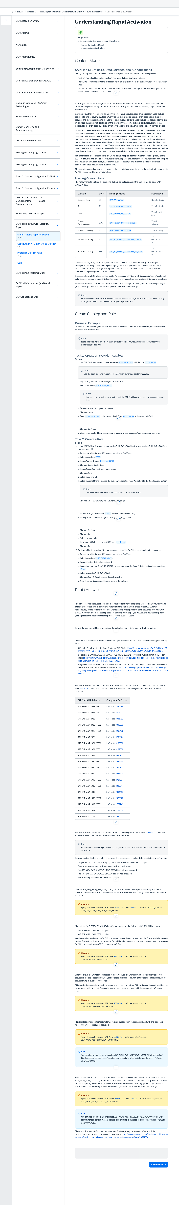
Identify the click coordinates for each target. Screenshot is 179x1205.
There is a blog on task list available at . (121, 1134)
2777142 (119, 804)
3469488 (119, 707)
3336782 (119, 719)
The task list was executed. (107, 870)
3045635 (119, 761)
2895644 (119, 786)
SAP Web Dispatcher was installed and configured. (100, 877)
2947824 (119, 774)
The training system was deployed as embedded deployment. (105, 866)
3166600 (119, 743)
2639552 (133, 907)
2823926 (119, 798)
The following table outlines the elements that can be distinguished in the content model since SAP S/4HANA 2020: (118, 183)
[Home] (13, 12)
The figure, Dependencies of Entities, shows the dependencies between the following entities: (116, 74)
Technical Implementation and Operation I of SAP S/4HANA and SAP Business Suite (70, 12)
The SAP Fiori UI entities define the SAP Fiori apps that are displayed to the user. (112, 78)
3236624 (119, 737)
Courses (30, 12)
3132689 (119, 749)
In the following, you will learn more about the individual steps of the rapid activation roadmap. (116, 628)
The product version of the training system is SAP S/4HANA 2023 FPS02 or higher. (113, 863)
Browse (20, 12)
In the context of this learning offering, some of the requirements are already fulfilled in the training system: (121, 858)
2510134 (119, 907)
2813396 (118, 1037)
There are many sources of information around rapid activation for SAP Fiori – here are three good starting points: (121, 642)
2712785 (118, 956)
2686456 (118, 1003)
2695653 (119, 816)
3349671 (119, 1099)
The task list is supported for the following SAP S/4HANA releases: (117, 926)
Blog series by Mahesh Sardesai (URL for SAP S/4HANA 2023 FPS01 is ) (123, 669)
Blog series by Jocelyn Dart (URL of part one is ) (123, 658)
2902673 (84, 688)
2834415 (119, 792)
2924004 (119, 780)
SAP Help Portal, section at (122, 649)
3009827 (119, 768)
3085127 (119, 755)
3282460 (119, 731)
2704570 (119, 810)
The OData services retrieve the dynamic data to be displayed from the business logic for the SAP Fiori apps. (122, 83)
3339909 (133, 1099)
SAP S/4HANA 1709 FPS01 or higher (93, 934)
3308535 (119, 725)
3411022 (119, 713)
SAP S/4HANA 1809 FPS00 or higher (93, 931)
